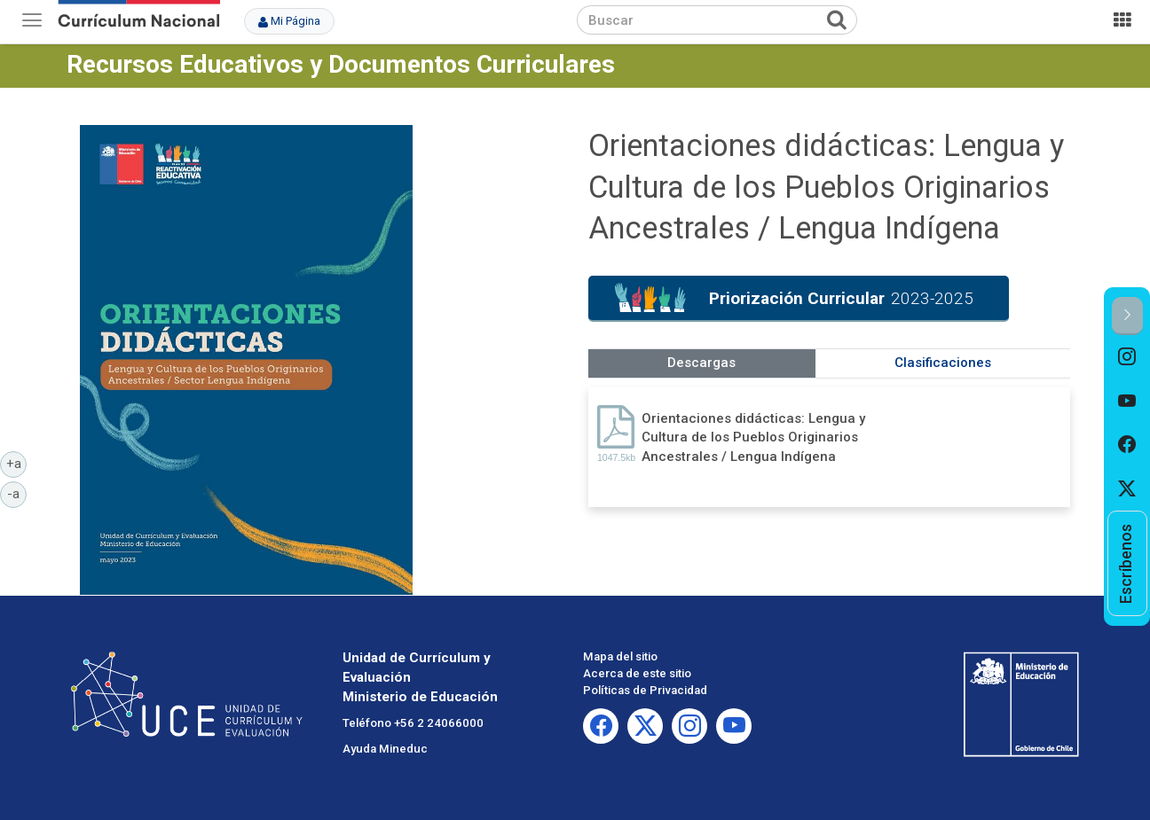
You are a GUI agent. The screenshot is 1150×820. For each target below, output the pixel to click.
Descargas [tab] (701, 363)
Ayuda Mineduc (385, 748)
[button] (1127, 316)
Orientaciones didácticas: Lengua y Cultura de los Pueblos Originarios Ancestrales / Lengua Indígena (753, 437)
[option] (1127, 357)
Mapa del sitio (620, 656)
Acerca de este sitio (637, 673)
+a (17, 463)
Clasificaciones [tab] (942, 363)
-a (17, 493)
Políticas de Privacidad (645, 690)
